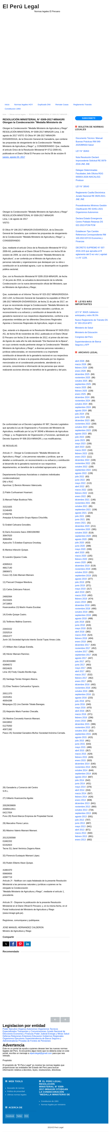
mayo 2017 (80, 668)
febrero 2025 (81, 391)
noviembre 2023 (82, 424)
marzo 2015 (80, 754)
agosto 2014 (81, 777)
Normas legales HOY (23, 104)
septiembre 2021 (83, 509)
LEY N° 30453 (82, 151)
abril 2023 (79, 447)
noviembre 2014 (82, 767)
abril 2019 (79, 592)
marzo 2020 (80, 556)
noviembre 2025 (82, 377)
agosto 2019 (81, 579)
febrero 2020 (81, 559)
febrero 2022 (81, 493)
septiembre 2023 (83, 430)
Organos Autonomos (27, 1029)
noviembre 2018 (82, 608)
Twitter (19, 1116)
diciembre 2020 (82, 526)
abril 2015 (79, 750)
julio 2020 (79, 542)
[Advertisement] (55, 82)
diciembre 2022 (82, 460)
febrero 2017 (81, 678)
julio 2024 (79, 414)
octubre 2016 (81, 691)
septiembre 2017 (83, 655)
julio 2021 (79, 516)
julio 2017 (79, 661)
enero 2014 (80, 800)
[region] (55, 36)
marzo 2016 (80, 714)
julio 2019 (79, 582)
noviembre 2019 (82, 569)
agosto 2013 (81, 816)
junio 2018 (80, 625)
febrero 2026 (81, 368)
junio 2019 (80, 585)
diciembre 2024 (82, 397)
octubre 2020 (81, 533)
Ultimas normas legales (17, 1095)
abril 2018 (79, 632)
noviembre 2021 (82, 503)
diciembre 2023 (82, 420)
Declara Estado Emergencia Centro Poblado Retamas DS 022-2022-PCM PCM (89, 221)
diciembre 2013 (82, 803)
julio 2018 (79, 622)
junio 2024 (80, 417)
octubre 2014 (81, 770)
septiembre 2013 (83, 813)
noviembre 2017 (82, 648)
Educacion (37, 1036)
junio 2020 (80, 546)
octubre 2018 (81, 612)
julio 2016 (79, 701)
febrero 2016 (81, 717)
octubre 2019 (81, 572)
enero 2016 (80, 721)
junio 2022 (80, 480)
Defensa (7, 1036)
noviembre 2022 (82, 463)
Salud (66, 1034)
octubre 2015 (81, 731)
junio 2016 (80, 704)
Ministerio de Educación (86, 332)
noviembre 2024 (82, 401)
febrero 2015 (81, 757)
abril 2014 (79, 790)
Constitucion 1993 (13, 109)
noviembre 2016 (82, 688)
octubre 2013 (81, 810)
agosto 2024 (81, 410)
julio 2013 (79, 820)
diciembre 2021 (82, 500)
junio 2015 (80, 744)
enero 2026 (80, 371)
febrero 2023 (81, 453)
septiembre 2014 (83, 774)
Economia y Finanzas (23, 1034)
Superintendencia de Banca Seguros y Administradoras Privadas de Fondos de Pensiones (32, 1039)
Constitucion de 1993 (49, 1101)
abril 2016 (79, 711)
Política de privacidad (16, 1091)
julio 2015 (79, 740)
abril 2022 (79, 486)
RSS (26, 1116)
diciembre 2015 (82, 724)
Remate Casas (62, 104)
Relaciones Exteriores (21, 1036)
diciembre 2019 (82, 566)
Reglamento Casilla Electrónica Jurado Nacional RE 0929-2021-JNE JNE (91, 195)
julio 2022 (79, 476)
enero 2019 (80, 602)
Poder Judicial (41, 1034)
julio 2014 (79, 780)
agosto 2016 (81, 698)
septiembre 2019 (83, 575)
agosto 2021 (81, 513)
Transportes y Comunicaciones (31, 1031)
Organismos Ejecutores (14, 1038)
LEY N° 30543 (82, 186)
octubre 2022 (81, 467)
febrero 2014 (81, 797)
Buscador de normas (15, 1088)
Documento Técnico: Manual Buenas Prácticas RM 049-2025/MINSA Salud (89, 141)
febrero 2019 (81, 599)
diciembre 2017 (82, 645)
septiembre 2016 (83, 694)
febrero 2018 (81, 638)
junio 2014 (80, 783)
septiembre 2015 (83, 734)
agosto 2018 (81, 618)
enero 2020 (80, 562)
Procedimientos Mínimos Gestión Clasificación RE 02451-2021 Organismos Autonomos (91, 208)
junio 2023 (80, 440)
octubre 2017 (81, 651)
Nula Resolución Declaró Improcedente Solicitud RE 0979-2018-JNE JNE (91, 160)
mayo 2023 (80, 443)
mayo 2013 (80, 826)
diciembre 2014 (82, 764)
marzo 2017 (80, 674)
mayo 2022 (80, 483)
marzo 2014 (80, 793)
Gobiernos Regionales (53, 1036)
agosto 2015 (81, 737)
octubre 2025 (81, 381)
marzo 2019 (80, 595)
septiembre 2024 (83, 407)
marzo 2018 (80, 635)
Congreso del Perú (84, 337)
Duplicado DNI (44, 104)
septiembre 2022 (83, 470)
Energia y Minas (55, 1034)
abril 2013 (79, 830)
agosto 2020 (81, 539)
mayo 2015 (80, 747)
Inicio (7, 104)
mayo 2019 (80, 589)
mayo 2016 (80, 707)
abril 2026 (79, 361)
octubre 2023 (81, 427)
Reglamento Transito (82, 104)
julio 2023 (79, 437)
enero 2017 (80, 681)
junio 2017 (80, 665)
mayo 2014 (80, 787)
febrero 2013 (81, 836)
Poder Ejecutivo (10, 1029)
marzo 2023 (80, 450)
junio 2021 (80, 519)
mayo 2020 (80, 549)
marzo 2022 (80, 490)
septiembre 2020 (83, 536)
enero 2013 (80, 840)
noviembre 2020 (82, 529)
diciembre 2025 (82, 374)
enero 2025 (80, 394)
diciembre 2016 (82, 684)
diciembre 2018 (82, 605)
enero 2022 (80, 496)
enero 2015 (80, 760)
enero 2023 (80, 457)
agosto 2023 (81, 434)
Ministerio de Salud (84, 328)
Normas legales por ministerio (53, 1105)
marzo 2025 (80, 387)
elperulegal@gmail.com (41, 1053)
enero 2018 (80, 641)
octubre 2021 (81, 506)
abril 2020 (79, 552)
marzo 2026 (80, 364)
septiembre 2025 (83, 384)
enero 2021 (80, 523)
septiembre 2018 (83, 615)
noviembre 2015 (82, 727)
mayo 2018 (80, 628)
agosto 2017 (81, 658)
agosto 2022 (81, 473)
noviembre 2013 (82, 807)
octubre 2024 (81, 404)
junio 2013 (80, 823)
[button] (6, 944)
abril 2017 (79, 671)
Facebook (10, 1116)
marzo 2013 (80, 833)
